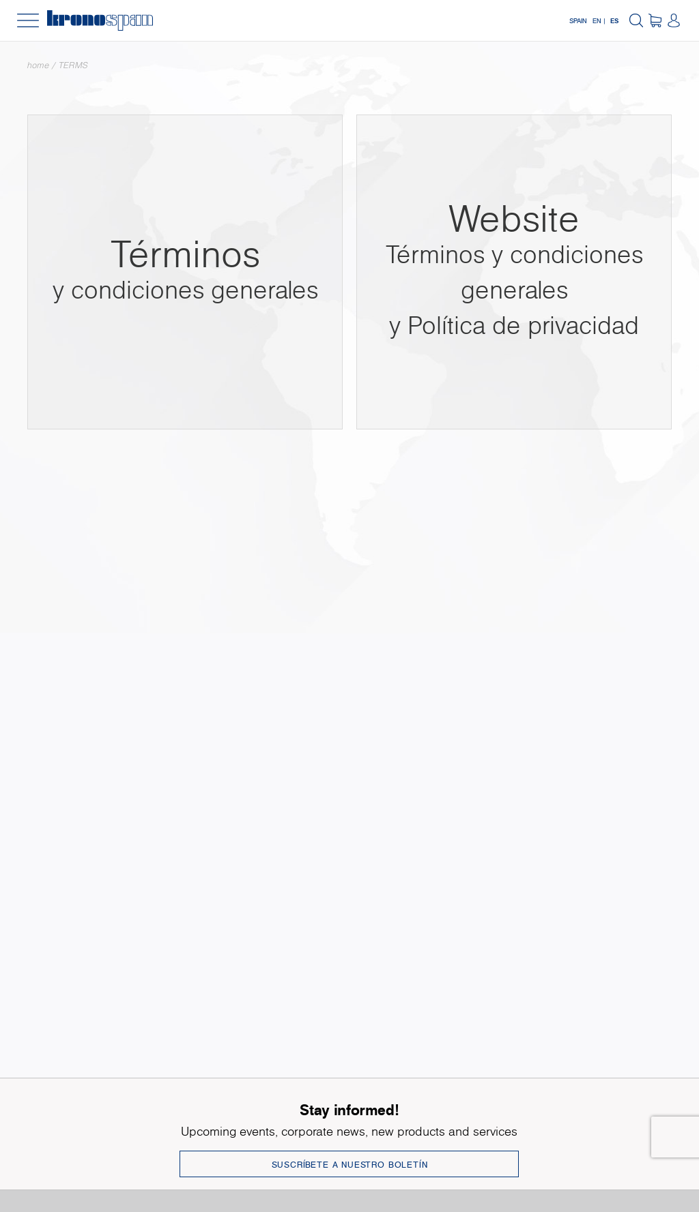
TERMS (73, 65)
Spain (578, 20)
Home (38, 65)
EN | (599, 20)
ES (614, 20)
